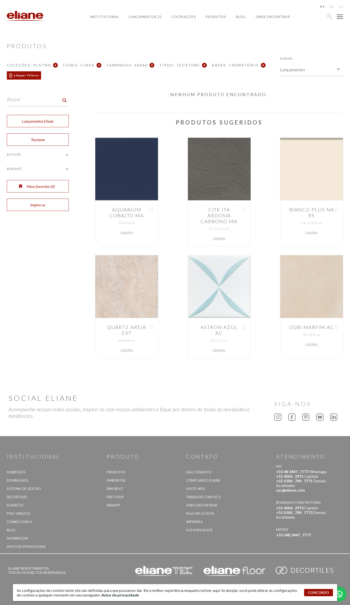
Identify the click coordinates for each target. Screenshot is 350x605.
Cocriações (183, 17)
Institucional (104, 17)
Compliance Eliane (203, 480)
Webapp (114, 505)
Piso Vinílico (18, 513)
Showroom (17, 538)
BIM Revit (115, 489)
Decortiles (17, 497)
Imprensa (194, 522)
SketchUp (115, 497)
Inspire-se (37, 204)
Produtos (216, 17)
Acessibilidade (199, 530)
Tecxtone (38, 139)
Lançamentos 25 (145, 17)
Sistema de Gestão (24, 489)
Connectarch (19, 522)
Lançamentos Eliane (37, 121)
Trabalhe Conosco (203, 497)
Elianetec (16, 505)
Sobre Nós (16, 472)
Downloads (18, 480)
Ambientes (116, 480)
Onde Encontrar (273, 17)
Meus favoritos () (37, 186)
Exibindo (286, 58)
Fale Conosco (199, 472)
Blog (241, 17)
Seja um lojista (200, 513)
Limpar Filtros (26, 75)
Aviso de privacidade (26, 547)
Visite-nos (195, 489)
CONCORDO (318, 592)
